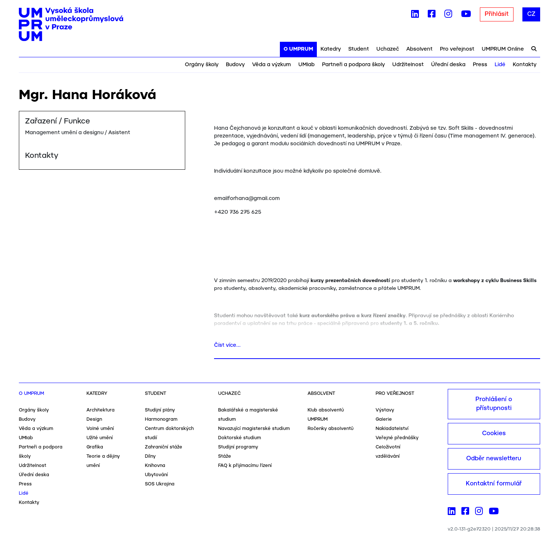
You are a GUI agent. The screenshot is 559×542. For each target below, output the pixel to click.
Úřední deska (448, 64)
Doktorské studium (239, 438)
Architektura (101, 410)
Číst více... (227, 345)
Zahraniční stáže (163, 447)
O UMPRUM (298, 49)
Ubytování (156, 475)
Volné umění (100, 429)
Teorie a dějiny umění (103, 461)
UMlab (306, 64)
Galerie (384, 419)
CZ (531, 14)
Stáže (224, 456)
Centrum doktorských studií (169, 433)
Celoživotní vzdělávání (388, 451)
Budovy (235, 64)
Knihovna (155, 466)
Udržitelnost (408, 64)
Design (94, 419)
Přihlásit (497, 14)
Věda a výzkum (271, 64)
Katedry (331, 49)
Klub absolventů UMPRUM (326, 414)
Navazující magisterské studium (254, 429)
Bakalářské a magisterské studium (248, 414)
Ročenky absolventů (330, 429)
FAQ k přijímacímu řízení (245, 466)
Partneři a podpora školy (353, 64)
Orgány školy (201, 64)
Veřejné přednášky (397, 438)
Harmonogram (161, 419)
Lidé (500, 64)
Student (358, 49)
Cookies (494, 433)
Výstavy (385, 410)
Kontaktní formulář (494, 484)
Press (480, 64)
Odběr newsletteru (493, 458)
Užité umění (100, 438)
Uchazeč (387, 49)
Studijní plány (160, 410)
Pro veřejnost (457, 49)
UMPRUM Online (503, 49)
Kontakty (524, 64)
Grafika (95, 447)
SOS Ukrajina (160, 484)
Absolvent (419, 49)
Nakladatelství (392, 429)
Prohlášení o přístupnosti (493, 404)
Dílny (150, 456)
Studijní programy (238, 447)
